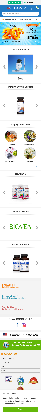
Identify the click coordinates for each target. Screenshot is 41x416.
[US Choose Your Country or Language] (8, 8)
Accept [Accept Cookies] (20, 409)
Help (2, 366)
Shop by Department (8, 358)
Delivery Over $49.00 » (29, 19)
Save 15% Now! (9, 19)
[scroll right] (37, 66)
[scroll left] (4, 66)
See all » (35, 167)
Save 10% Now (9, 354)
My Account (5, 362)
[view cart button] (38, 8)
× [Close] (39, 392)
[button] (4, 227)
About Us (4, 370)
